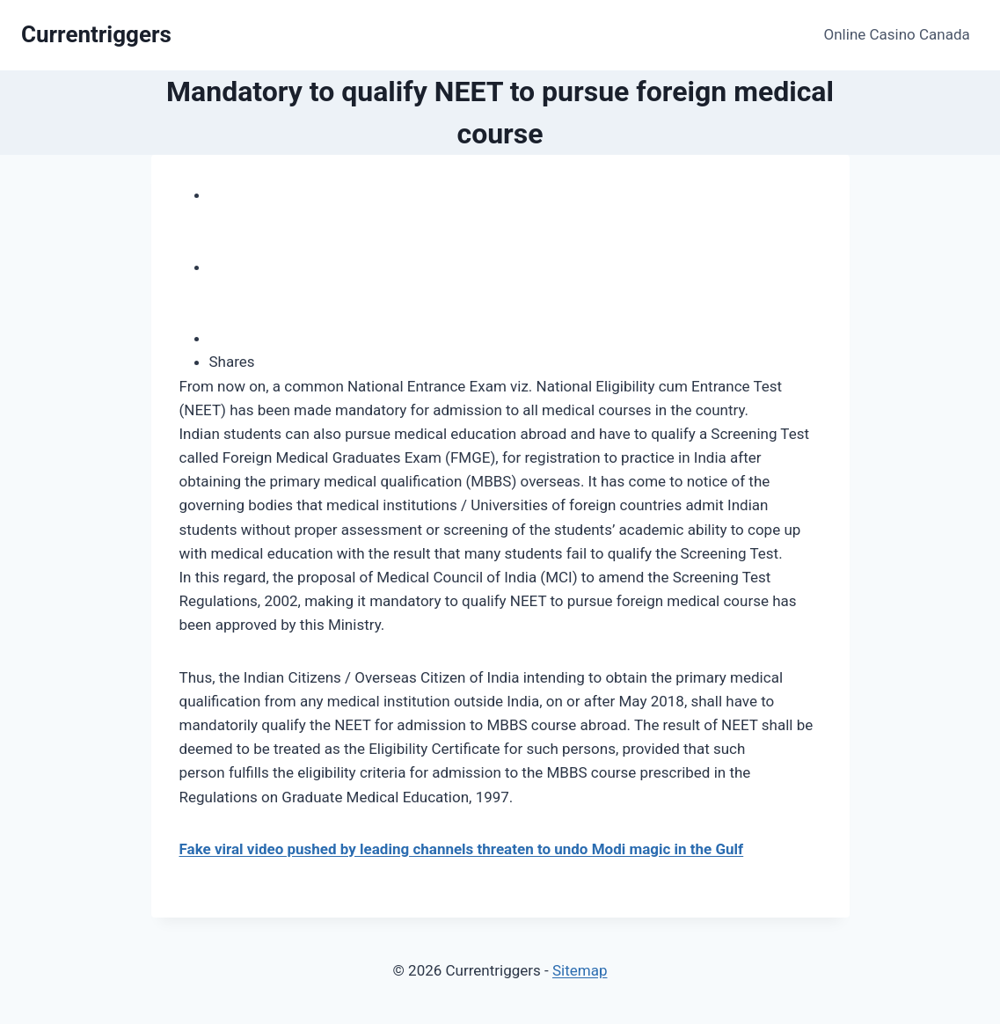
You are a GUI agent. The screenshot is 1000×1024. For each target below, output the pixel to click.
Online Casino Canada (897, 34)
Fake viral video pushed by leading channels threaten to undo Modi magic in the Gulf (461, 849)
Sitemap (580, 970)
